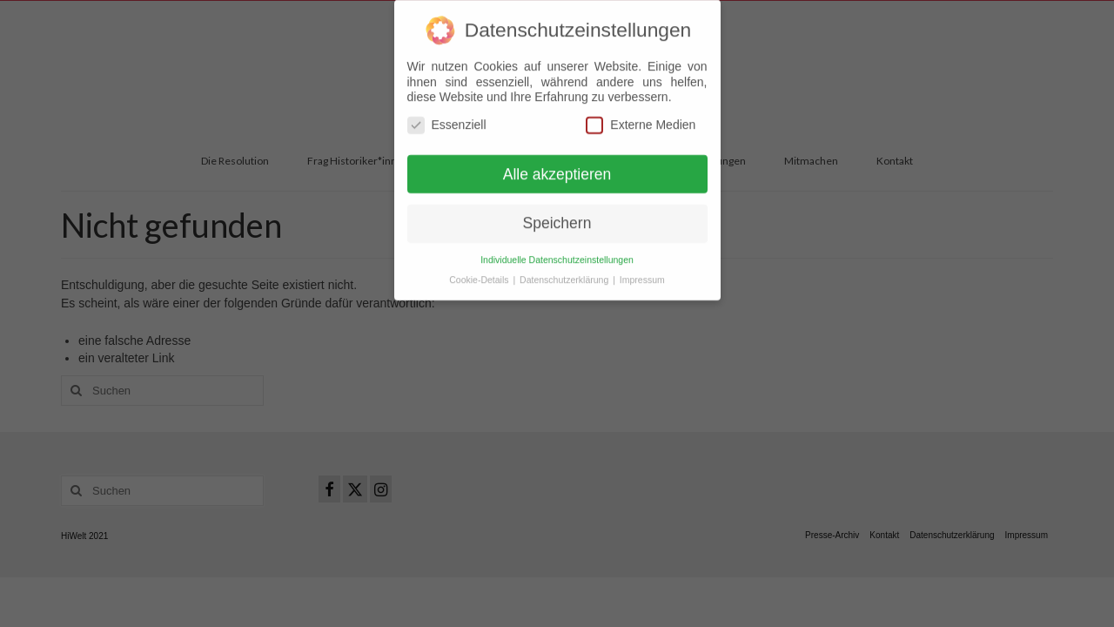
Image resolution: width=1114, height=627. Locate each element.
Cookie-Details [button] (480, 272)
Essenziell (447, 117)
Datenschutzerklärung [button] (565, 272)
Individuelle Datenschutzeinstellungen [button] (557, 252)
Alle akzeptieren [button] (557, 166)
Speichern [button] (557, 216)
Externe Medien (640, 117)
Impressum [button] (642, 272)
